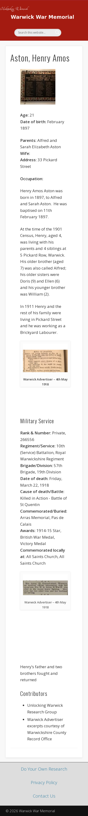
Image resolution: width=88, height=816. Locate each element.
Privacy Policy (44, 782)
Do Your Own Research (44, 769)
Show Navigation (71, 42)
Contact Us (44, 796)
